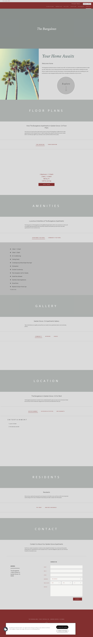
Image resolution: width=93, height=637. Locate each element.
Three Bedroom (52, 144)
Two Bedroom (40, 144)
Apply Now (87, 3)
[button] (5, 629)
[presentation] (58, 600)
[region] (41, 629)
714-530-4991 (6, 1)
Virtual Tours (76, 3)
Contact (88, 6)
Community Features (54, 237)
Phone (45, 575)
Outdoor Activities (47, 411)
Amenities (59, 6)
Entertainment (33, 411)
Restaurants (61, 411)
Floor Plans (50, 6)
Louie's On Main (12, 423)
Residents (81, 6)
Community (38, 336)
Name (45, 567)
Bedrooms (46, 579)
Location (73, 6)
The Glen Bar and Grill (14, 426)
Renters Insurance (51, 507)
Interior (47, 336)
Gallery (66, 6)
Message (45, 586)
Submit (77, 599)
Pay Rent (39, 507)
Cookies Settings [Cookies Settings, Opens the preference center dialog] (62, 631)
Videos (56, 336)
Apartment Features (38, 237)
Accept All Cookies (62, 627)
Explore (66, 83)
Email (45, 571)
